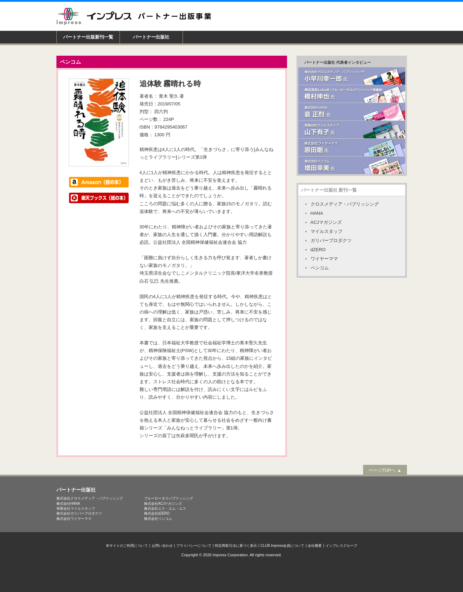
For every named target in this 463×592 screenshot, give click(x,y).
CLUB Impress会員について (282, 545)
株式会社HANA (68, 503)
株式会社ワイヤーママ (73, 518)
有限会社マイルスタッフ (75, 508)
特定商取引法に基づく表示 (236, 545)
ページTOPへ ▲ (385, 470)
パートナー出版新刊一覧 (88, 37)
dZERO (318, 249)
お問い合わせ (162, 545)
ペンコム (320, 267)
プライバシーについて (193, 545)
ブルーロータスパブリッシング (168, 498)
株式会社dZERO (157, 513)
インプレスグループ (341, 545)
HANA (317, 212)
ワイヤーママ (324, 258)
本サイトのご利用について (127, 545)
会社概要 (315, 545)
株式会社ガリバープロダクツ (79, 513)
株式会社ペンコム (158, 518)
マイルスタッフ (326, 231)
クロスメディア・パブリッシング (345, 203)
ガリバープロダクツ (331, 240)
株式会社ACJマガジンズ (163, 503)
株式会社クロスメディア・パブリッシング (89, 498)
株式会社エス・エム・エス (165, 508)
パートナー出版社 (151, 37)
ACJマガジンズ (326, 222)
